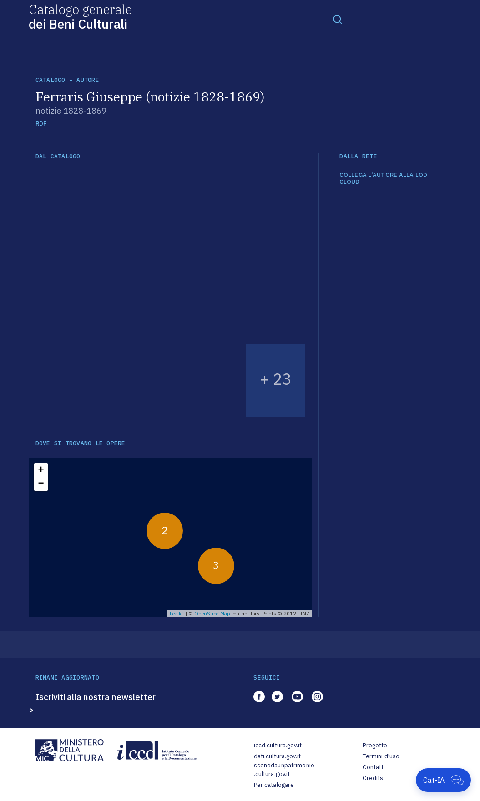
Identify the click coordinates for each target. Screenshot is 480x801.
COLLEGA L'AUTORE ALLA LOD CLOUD (383, 178)
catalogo (50, 80)
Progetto (375, 745)
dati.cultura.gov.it (277, 756)
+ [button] (41, 470)
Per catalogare (274, 785)
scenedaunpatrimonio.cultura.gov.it (284, 769)
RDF (41, 123)
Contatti (374, 767)
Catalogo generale (80, 16)
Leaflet (177, 613)
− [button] (41, 484)
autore (87, 80)
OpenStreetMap (212, 613)
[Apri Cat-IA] (443, 780)
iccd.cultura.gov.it (278, 745)
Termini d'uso (381, 756)
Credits (373, 778)
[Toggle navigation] (338, 19)
